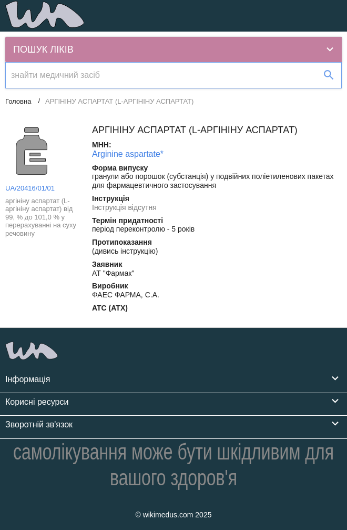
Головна (18, 101)
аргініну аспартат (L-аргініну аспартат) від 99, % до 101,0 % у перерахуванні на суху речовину (40, 217)
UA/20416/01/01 (30, 188)
